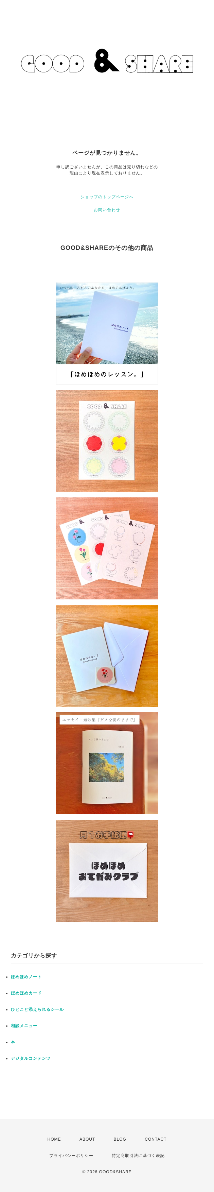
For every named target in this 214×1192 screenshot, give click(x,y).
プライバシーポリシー (71, 1155)
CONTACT (155, 1139)
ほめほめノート (26, 976)
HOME (54, 1139)
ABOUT (87, 1139)
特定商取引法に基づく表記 (138, 1155)
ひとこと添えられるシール (37, 1009)
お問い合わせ (107, 209)
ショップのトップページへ (107, 196)
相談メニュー (24, 1025)
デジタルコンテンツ (31, 1058)
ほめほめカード (26, 993)
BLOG (120, 1139)
